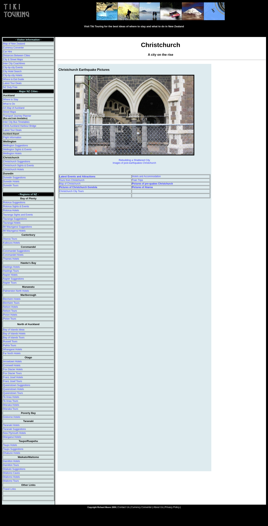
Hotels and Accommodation (146, 176)
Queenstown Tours (13, 393)
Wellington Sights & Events (17, 149)
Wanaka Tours (10, 409)
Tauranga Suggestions (15, 219)
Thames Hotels (11, 258)
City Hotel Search (12, 71)
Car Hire (7, 51)
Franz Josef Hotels (13, 377)
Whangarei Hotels (12, 349)
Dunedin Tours (10, 185)
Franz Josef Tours (12, 381)
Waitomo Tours (11, 481)
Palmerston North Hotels (16, 290)
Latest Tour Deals (12, 83)
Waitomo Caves (11, 473)
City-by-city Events (13, 67)
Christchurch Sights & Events (18, 165)
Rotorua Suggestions (14, 202)
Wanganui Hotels (12, 437)
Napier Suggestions (13, 278)
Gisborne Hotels (11, 417)
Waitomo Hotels (11, 477)
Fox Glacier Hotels (13, 369)
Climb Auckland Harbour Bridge (19, 126)
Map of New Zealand (14, 43)
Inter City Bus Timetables (16, 122)
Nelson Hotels (10, 307)
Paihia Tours (9, 345)
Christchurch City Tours (71, 191)
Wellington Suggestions (15, 145)
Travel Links (9, 489)
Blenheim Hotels (11, 299)
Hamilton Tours (11, 465)
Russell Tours (10, 341)
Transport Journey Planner (17, 115)
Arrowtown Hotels (12, 361)
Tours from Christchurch (71, 180)
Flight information (12, 137)
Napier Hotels (10, 274)
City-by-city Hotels (12, 75)
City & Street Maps (13, 59)
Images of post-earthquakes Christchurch (134, 163)
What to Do (9, 103)
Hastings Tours (11, 271)
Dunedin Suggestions (14, 177)
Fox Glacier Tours (12, 373)
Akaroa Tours (10, 238)
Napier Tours (10, 282)
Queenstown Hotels (13, 389)
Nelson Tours (10, 310)
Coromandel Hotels (13, 255)
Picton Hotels (10, 314)
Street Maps (9, 112)
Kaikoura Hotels (11, 242)
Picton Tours (9, 318)
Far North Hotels (12, 353)
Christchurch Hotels (13, 169)
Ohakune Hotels (11, 453)
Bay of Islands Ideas (13, 329)
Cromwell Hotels (11, 365)
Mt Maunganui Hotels (14, 230)
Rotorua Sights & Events (16, 206)
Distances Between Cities (16, 55)
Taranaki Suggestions (14, 429)
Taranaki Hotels (11, 425)
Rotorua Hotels (11, 210)
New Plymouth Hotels (14, 433)
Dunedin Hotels (11, 181)
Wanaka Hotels (11, 405)
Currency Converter (13, 47)
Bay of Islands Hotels (14, 333)
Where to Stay (10, 99)
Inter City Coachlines (14, 63)
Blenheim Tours (11, 303)
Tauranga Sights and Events (18, 214)
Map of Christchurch (69, 183)
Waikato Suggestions (14, 469)
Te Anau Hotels (11, 397)
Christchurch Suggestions (16, 161)
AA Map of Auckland (13, 108)
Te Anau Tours (10, 401)
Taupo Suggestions (13, 449)
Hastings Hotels (11, 267)
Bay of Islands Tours (13, 337)
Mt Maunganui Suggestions (17, 226)
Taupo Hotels (10, 445)
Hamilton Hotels (11, 461)
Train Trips (137, 180)
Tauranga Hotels (11, 222)
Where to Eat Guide (13, 79)
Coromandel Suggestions (16, 251)
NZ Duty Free (10, 87)
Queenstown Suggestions (16, 385)
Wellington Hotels (12, 153)
